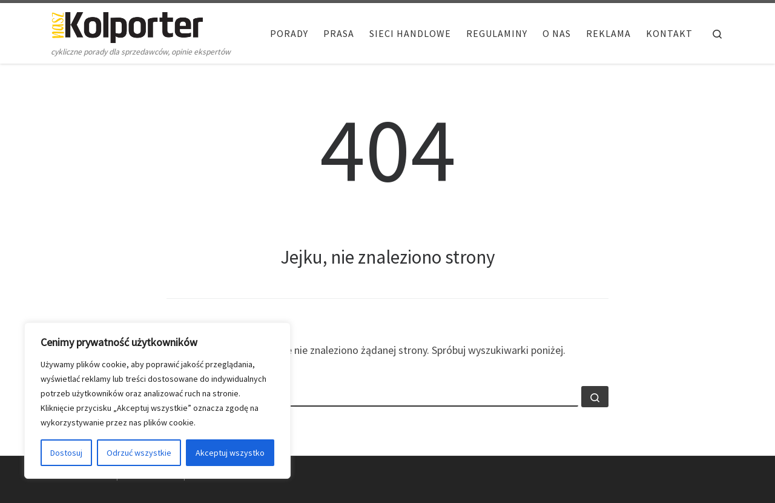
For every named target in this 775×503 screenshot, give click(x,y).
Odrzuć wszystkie (139, 452)
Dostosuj (66, 452)
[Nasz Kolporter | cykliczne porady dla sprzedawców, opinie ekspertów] (127, 25)
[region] (157, 400)
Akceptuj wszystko (230, 452)
